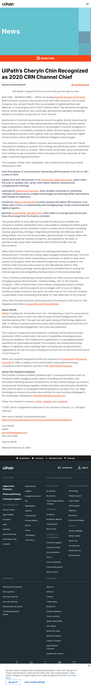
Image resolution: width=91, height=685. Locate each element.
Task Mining (30, 535)
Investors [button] (45, 58)
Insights (28, 491)
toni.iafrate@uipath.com (14, 432)
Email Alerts (23, 458)
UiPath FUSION (74, 536)
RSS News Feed (54, 458)
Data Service (30, 486)
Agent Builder (8, 514)
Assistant (6, 529)
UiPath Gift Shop (53, 631)
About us (50, 587)
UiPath (5, 313)
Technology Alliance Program (56, 179)
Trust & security (53, 616)
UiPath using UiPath (54, 621)
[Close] (89, 671)
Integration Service (33, 496)
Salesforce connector (27, 190)
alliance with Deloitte (25, 202)
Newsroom (50, 606)
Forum (49, 557)
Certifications (52, 524)
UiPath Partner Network (12, 587)
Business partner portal (12, 606)
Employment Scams (54, 653)
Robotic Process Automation (70, 97)
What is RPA (51, 529)
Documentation (53, 552)
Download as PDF (80, 85)
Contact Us (65, 467)
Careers (49, 596)
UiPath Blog (73, 491)
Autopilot (6, 544)
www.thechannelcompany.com (49, 395)
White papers (74, 506)
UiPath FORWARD (75, 531)
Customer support (12, 499)
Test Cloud (29, 540)
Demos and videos (76, 520)
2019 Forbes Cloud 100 (60, 365)
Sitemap (69, 458)
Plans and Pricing (11, 494)
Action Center (8, 510)
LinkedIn (47, 401)
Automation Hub (9, 534)
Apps (5, 524)
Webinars (72, 510)
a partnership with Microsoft (27, 213)
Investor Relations (53, 611)
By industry (50, 491)
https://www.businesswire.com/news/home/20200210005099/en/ (37, 419)
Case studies (74, 501)
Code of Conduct (53, 641)
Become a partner (10, 596)
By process (50, 496)
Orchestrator (30, 515)
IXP (26, 501)
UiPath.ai (49, 592)
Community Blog (53, 562)
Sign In (83, 467)
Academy (50, 514)
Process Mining (31, 520)
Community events (54, 567)
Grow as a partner (10, 601)
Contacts (38, 458)
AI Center (7, 519)
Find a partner (8, 592)
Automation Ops (10, 539)
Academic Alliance (54, 519)
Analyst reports (75, 496)
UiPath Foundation (53, 636)
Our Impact (51, 626)
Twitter (38, 401)
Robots (28, 525)
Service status (52, 572)
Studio (27, 530)
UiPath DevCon (75, 550)
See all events (74, 555)
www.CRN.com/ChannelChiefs (43, 304)
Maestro (28, 511)
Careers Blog (51, 601)
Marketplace (30, 506)
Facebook (62, 401)
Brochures (73, 515)
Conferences (74, 545)
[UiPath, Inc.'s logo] (8, 468)
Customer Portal (53, 547)
